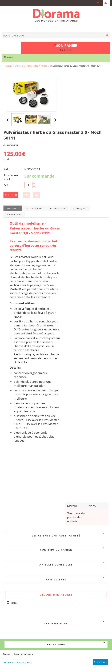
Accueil (8, 65)
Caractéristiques (34, 208)
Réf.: (6, 169)
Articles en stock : (10, 177)
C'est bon (100, 662)
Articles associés (58, 208)
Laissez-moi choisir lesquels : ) (17, 662)
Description (12, 208)
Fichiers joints (80, 208)
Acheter (11, 195)
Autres (44, 65)
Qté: (6, 185)
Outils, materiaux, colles (26, 65)
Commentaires (14, 214)
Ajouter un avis (10, 144)
